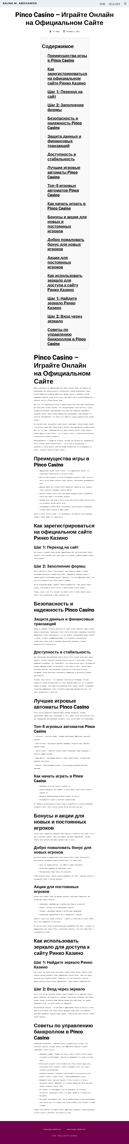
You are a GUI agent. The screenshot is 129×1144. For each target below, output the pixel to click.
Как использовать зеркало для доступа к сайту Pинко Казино (64, 283)
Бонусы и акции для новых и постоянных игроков (67, 224)
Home (102, 3)
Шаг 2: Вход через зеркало (64, 319)
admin (58, 31)
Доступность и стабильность (61, 156)
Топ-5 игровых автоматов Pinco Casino (63, 190)
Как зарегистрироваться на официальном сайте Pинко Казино (67, 76)
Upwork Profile (52, 1129)
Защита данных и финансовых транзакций (64, 141)
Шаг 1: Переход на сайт (65, 94)
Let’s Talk (114, 3)
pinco (42, 433)
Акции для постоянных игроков (59, 262)
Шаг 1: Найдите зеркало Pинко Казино (62, 303)
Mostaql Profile (76, 1129)
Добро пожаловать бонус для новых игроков (65, 244)
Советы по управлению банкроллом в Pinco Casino (66, 337)
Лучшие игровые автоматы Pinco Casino (63, 172)
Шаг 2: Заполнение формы (65, 107)
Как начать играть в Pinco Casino (66, 206)
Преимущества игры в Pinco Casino (67, 58)
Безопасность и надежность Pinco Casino (64, 123)
